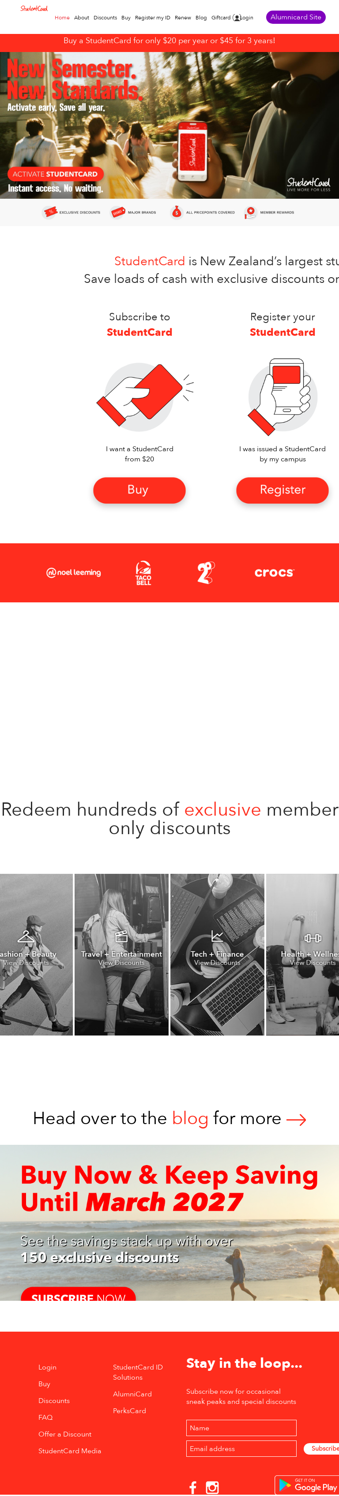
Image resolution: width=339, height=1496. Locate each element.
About (81, 17)
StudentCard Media (70, 1451)
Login (246, 17)
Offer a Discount (64, 1434)
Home (62, 17)
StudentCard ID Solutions (138, 1372)
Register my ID (152, 17)
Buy (126, 17)
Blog (201, 17)
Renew (183, 17)
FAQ (45, 1417)
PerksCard (129, 1411)
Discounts (105, 17)
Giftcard (221, 17)
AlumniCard (132, 1394)
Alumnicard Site (296, 17)
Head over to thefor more (169, 1118)
